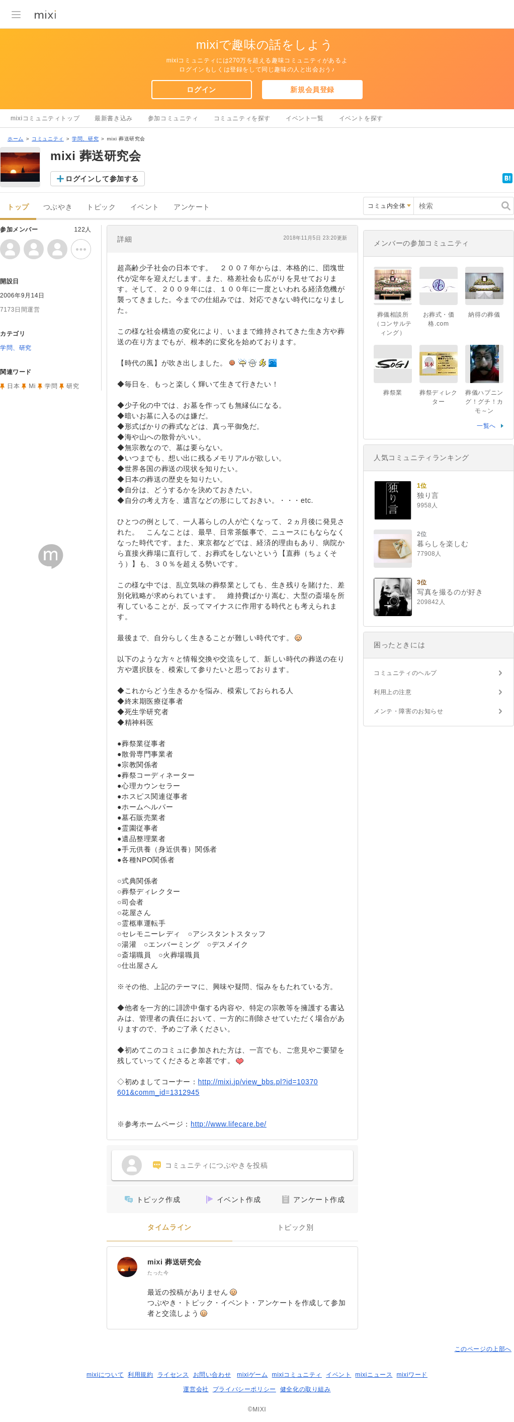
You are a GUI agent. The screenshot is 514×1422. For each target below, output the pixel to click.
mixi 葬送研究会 (174, 1262)
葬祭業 (392, 392)
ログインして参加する (102, 179)
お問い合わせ (212, 1374)
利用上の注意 (393, 692)
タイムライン (169, 1227)
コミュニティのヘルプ (405, 673)
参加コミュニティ (173, 118)
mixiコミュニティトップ (45, 118)
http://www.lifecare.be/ (229, 1124)
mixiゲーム (252, 1374)
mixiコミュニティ (297, 1374)
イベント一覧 (305, 118)
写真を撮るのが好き (450, 592)
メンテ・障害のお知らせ (409, 711)
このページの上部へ (483, 1349)
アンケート (192, 207)
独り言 (428, 495)
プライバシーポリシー (244, 1389)
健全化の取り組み (305, 1389)
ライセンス (173, 1374)
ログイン (201, 90)
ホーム (16, 138)
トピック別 (295, 1227)
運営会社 (195, 1389)
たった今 (157, 1273)
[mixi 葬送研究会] (127, 1267)
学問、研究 (85, 138)
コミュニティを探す (242, 118)
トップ (18, 207)
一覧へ (486, 425)
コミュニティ (48, 138)
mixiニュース (373, 1374)
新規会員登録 (312, 90)
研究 (72, 386)
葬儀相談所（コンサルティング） (393, 323)
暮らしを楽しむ (442, 544)
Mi (32, 386)
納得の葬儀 (484, 314)
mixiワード (411, 1374)
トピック (101, 207)
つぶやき (57, 207)
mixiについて (105, 1374)
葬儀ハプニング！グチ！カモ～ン (484, 401)
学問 (51, 386)
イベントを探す (361, 118)
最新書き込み (114, 118)
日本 (13, 386)
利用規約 (140, 1374)
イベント (144, 207)
